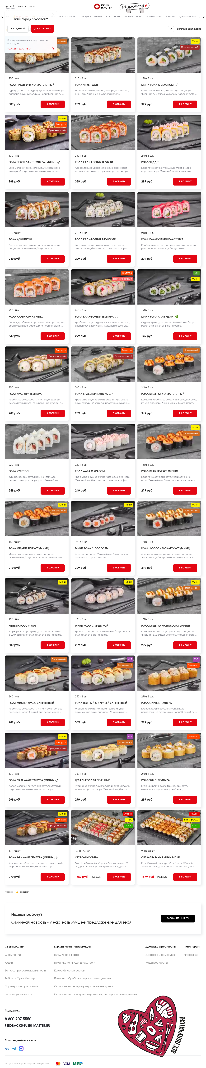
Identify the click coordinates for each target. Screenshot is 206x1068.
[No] (17, 29)
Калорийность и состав (69, 970)
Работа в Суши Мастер (20, 978)
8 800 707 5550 (26, 6)
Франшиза (191, 955)
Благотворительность (18, 994)
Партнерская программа (21, 986)
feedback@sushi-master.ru (27, 1025)
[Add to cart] (53, 104)
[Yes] (42, 29)
